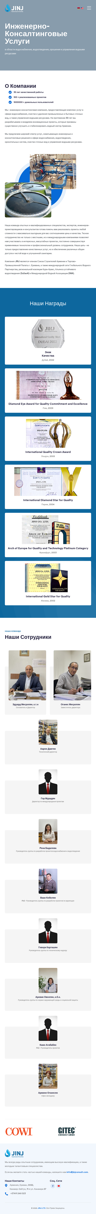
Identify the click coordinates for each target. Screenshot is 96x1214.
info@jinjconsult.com (77, 1172)
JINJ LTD (42, 1208)
